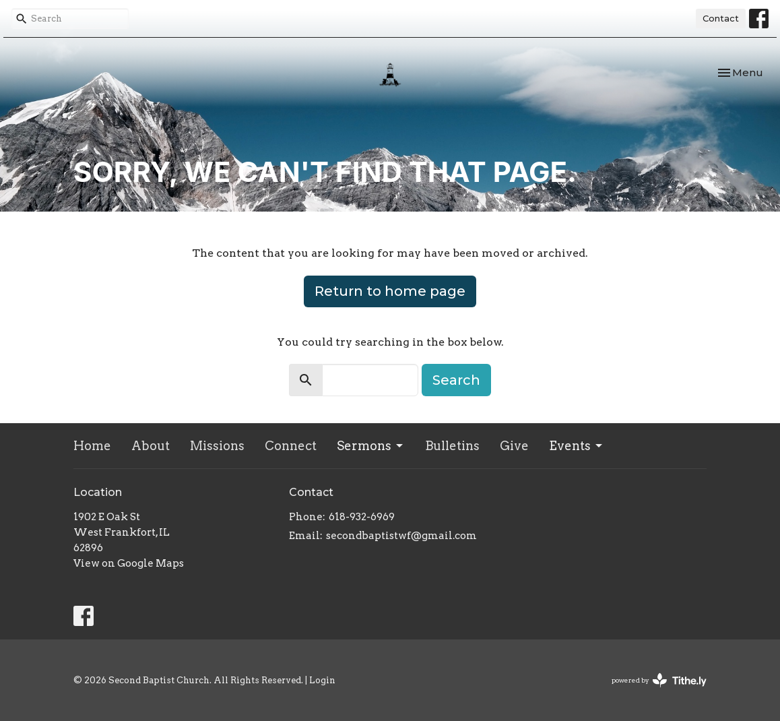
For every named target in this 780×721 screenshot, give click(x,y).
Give (514, 446)
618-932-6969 (362, 517)
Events (576, 446)
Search (456, 380)
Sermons (371, 446)
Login (322, 680)
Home (92, 446)
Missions (217, 446)
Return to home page (390, 291)
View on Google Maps (128, 563)
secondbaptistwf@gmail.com (401, 536)
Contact (721, 18)
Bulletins (452, 446)
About (150, 446)
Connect (291, 446)
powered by (659, 680)
